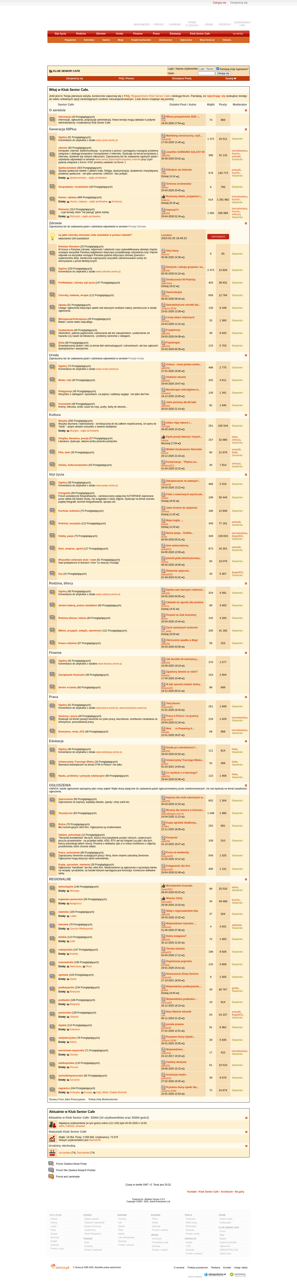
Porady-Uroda (136, 358)
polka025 (166, 549)
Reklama (215, 1267)
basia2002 (167, 574)
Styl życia (60, 33)
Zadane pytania (91, 1219)
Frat (163, 120)
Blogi (120, 40)
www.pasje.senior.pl (107, 485)
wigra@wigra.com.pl (172, 813)
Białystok (75, 1004)
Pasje (53, 1230)
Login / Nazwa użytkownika (183, 68)
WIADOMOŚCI (142, 24)
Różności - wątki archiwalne (85, 216)
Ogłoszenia (186, 40)
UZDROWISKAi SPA (242, 24)
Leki (120, 1222)
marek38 (166, 139)
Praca (156, 33)
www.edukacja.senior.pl (109, 752)
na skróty (238, 33)
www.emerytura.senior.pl (132, 707)
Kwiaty (155, 1222)
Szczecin (75, 1079)
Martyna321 (167, 465)
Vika (163, 173)
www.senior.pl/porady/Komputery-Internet (118, 159)
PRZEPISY (225, 24)
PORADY (159, 24)
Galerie (106, 40)
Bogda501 (237, 536)
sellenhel (166, 927)
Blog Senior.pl (207, 40)
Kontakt (192, 1191)
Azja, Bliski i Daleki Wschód (111, 1092)
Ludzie (54, 1226)
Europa (88, 1092)
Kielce (73, 1042)
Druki (86, 1242)
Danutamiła (83, 1152)
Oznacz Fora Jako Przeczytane (67, 1099)
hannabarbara (239, 150)
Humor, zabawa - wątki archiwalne (88, 201)
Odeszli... (227, 40)
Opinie (222, 1215)
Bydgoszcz (76, 903)
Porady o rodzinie (160, 1230)
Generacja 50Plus (63, 129)
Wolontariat (191, 1226)
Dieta (120, 1230)
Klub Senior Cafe (200, 33)
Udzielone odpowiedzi (94, 1222)
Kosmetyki (156, 1239)
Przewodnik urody (160, 1242)
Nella (234, 437)
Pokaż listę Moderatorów (103, 1099)
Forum (223, 1231)
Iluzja (164, 536)
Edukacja (175, 33)
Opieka (121, 1226)
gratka (164, 763)
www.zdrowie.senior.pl (108, 271)
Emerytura (190, 1219)
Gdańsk (74, 1016)
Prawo (155, 1219)
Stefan (165, 187)
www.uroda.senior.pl (107, 369)
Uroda (119, 33)
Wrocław (74, 890)
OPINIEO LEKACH (192, 24)
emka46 (236, 156)
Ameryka (75, 1092)
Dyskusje (55, 1245)
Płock (89, 966)
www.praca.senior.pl (107, 707)
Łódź (72, 941)
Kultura (55, 415)
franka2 (70, 1126)
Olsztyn (74, 1054)
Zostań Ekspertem (92, 1234)
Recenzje (55, 1237)
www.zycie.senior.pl (107, 140)
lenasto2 (80, 1126)
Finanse (138, 33)
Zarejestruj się (239, 2)
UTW (188, 1246)
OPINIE (209, 24)
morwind (166, 393)
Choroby (122, 1219)
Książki (54, 1241)
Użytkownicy (165, 40)
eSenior (54, 1219)
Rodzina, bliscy (61, 583)
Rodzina (81, 33)
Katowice (75, 1029)
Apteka (121, 1234)
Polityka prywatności (197, 1267)
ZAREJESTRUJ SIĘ (229, 1250)
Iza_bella (166, 631)
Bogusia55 (167, 688)
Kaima (164, 440)
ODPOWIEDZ (218, 236)
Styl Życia (55, 1215)
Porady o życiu (57, 1248)
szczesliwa (65, 1152)
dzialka (165, 826)
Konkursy (117, 201)
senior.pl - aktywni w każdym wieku (69, 17)
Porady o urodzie (160, 1250)
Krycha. (236, 153)
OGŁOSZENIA (60, 785)
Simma (165, 254)
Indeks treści (225, 1253)
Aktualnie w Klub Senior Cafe (69, 1117)
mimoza (236, 214)
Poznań (74, 1067)
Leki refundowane (126, 1237)
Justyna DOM (168, 308)
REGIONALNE (60, 879)
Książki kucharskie (141, 40)
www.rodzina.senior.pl (108, 594)
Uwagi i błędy (241, 1267)
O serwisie (57, 110)
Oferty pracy (191, 1222)
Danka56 (166, 977)
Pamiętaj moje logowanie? (232, 69)
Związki (54, 1234)
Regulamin (70, 40)
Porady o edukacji (194, 1253)
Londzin (166, 235)
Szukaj (229, 78)
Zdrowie (101, 33)
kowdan (165, 675)
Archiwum (227, 1191)
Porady (87, 1215)
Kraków (74, 953)
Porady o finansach (93, 1250)
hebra (235, 887)
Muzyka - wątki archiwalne (84, 430)
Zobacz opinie (226, 1219)
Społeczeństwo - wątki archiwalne (88, 177)
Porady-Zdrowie (137, 226)
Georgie (165, 426)
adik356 (165, 155)
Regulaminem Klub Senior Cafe (150, 95)
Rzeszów (75, 991)
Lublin (73, 916)
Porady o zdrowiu (126, 1245)
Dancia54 (166, 902)
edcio (62, 1126)
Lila (163, 1015)
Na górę (239, 1191)
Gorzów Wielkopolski (81, 928)
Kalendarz (89, 40)
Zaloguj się (219, 2)
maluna (165, 200)
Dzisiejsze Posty (181, 78)
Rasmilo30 (95, 1140)
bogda (164, 524)
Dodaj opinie (225, 1222)
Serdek (165, 732)
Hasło (171, 73)
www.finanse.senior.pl (109, 663)
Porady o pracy (193, 1234)
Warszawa (75, 966)
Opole (73, 979)
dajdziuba (166, 283)
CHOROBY (175, 24)
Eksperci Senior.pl (92, 1226)
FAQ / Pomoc (126, 78)
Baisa (164, 618)
